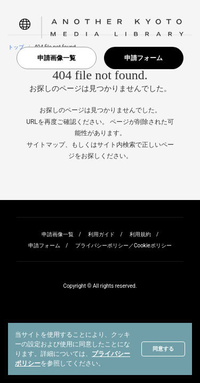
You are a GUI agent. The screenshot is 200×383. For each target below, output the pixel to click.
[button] (25, 28)
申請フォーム (143, 58)
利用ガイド (101, 234)
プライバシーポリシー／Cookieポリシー (123, 245)
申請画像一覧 (56, 58)
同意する (163, 349)
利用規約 (140, 234)
